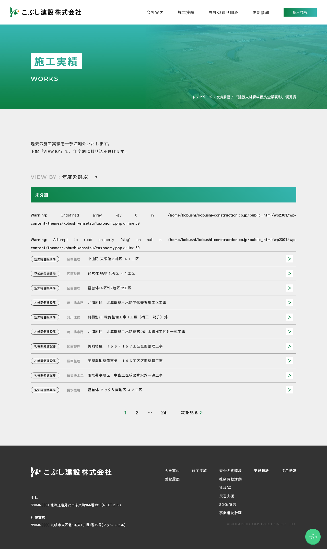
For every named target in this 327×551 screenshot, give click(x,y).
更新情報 (261, 12)
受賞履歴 (172, 479)
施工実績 (186, 12)
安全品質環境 (230, 470)
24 (164, 412)
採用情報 (300, 12)
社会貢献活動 (230, 479)
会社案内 (172, 470)
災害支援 (226, 495)
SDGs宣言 (227, 504)
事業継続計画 (230, 512)
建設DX (225, 487)
